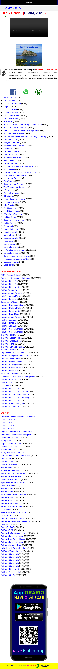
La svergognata (10, 163)
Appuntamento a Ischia (13, 133)
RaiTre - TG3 (6, 524)
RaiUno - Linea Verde (10, 287)
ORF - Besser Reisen (10, 275)
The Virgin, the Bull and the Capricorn (20, 172)
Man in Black (9, 235)
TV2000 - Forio (7, 344)
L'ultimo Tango (9, 217)
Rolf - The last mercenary (15, 175)
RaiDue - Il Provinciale (11, 380)
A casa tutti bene (10, 229)
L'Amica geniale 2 (11, 238)
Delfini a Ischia (7, 485)
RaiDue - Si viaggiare (10, 365)
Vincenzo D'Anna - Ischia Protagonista (18, 377)
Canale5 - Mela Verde (10, 359)
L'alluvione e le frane (10, 447)
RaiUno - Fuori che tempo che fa (15, 521)
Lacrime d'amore (10, 118)
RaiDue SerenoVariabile (11, 290)
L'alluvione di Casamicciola (13, 548)
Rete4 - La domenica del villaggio (16, 278)
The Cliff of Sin (10, 110)
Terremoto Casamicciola (11, 506)
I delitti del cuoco (11, 211)
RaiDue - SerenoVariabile (12, 305)
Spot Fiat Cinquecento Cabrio (14, 482)
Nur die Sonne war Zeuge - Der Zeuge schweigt (24, 136)
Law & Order (9, 244)
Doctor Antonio (10, 101)
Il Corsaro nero (10, 98)
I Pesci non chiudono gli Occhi (17, 259)
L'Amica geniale (10, 232)
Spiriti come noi (10, 208)
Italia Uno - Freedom (10, 374)
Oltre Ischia (8, 265)
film (18, 8)
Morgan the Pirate (11, 142)
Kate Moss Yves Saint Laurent (14, 512)
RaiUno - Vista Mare (10, 407)
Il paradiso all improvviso (14, 199)
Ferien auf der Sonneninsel (15, 127)
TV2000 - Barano (8, 350)
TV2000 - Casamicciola (11, 338)
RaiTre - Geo (6, 383)
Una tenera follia (10, 178)
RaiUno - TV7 (7, 462)
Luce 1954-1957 (8, 423)
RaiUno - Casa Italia (10, 554)
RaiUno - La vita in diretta (12, 536)
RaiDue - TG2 (7, 488)
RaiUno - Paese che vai (11, 362)
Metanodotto (6, 450)
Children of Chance (12, 104)
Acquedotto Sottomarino (11, 438)
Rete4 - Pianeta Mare (10, 296)
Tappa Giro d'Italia (9, 302)
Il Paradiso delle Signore (14, 250)
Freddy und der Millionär (14, 145)
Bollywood (8, 226)
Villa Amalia (8, 205)
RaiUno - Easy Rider (10, 314)
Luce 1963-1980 (8, 429)
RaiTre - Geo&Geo (9, 320)
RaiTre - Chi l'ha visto (10, 572)
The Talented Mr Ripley (13, 187)
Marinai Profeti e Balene (11, 470)
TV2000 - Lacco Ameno (11, 341)
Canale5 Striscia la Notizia (12, 518)
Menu (29, 3)
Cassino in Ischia (11, 262)
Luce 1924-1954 (8, 420)
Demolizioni (6, 459)
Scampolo (7, 121)
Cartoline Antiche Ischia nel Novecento (18, 417)
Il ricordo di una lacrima (13, 220)
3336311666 (43, 666)
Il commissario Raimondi (14, 184)
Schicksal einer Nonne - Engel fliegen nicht (22, 124)
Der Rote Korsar (10, 113)
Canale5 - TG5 (7, 527)
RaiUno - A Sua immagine (12, 404)
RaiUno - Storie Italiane (11, 545)
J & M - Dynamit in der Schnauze (18, 166)
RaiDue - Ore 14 (8, 575)
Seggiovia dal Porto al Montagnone (16, 432)
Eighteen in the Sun (12, 151)
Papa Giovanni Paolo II (11, 444)
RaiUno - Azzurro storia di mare (15, 395)
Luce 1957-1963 (8, 426)
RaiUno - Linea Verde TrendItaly (15, 398)
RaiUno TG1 (6, 467)
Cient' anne (8, 181)
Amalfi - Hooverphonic (10, 479)
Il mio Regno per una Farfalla (16, 256)
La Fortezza (6, 515)
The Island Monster (12, 116)
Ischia (32, 665)
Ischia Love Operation (13, 157)
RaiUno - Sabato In (9, 503)
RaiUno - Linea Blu (9, 281)
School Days (9, 169)
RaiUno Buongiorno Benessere (14, 356)
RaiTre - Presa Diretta (10, 465)
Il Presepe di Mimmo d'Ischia (13, 494)
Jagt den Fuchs (10, 154)
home (7, 8)
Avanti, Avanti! (9, 160)
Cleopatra (7, 148)
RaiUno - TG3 (7, 500)
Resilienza (8, 241)
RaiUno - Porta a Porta (11, 308)
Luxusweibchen (10, 139)
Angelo (6, 107)
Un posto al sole (10, 253)
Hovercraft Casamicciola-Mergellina (17, 435)
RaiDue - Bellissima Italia (12, 368)
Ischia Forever (9, 223)
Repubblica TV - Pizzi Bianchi (14, 353)
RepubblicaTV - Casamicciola (14, 533)
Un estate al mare (11, 202)
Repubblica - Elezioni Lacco (13, 539)
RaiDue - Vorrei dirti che (11, 551)
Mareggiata (6, 441)
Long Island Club (11, 247)
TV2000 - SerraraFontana (12, 347)
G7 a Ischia (6, 509)
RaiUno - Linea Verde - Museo (14, 392)
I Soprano (7, 190)
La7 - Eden (6, 386)
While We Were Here (12, 214)
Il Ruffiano (8, 196)
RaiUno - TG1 (7, 491)
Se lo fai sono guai (11, 193)
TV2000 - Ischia (8, 335)
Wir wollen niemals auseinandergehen (20, 130)
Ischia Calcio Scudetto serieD (14, 473)
